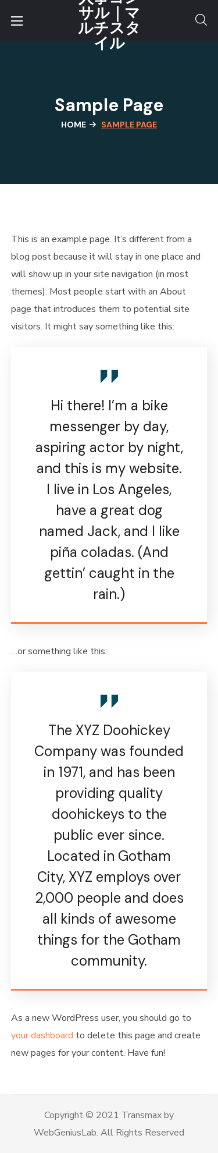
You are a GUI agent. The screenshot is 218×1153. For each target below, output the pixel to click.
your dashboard (42, 1035)
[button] (201, 20)
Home (73, 124)
